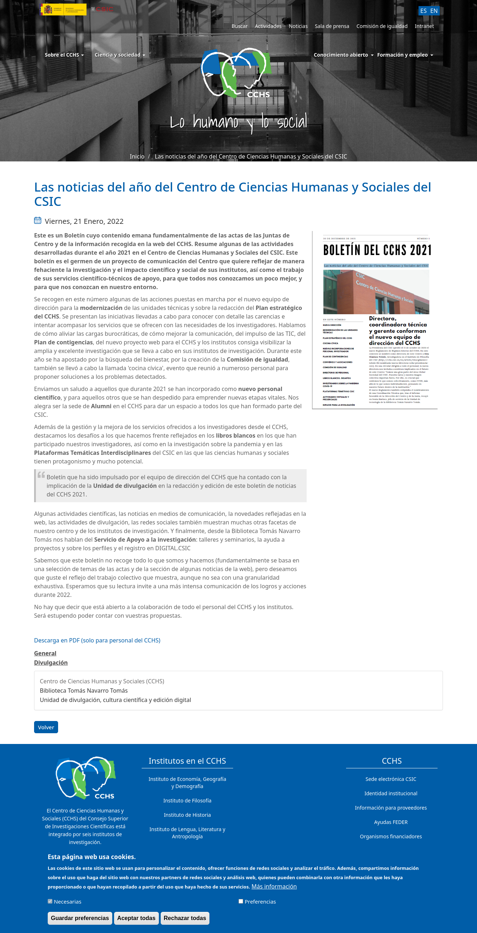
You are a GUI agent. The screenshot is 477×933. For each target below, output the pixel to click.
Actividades (268, 26)
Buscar (240, 26)
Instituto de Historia (187, 814)
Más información (274, 890)
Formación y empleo (402, 54)
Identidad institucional (390, 793)
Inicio (137, 156)
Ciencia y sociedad (120, 54)
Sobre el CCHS (64, 54)
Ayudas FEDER (390, 822)
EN (434, 11)
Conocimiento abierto (341, 54)
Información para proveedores (391, 807)
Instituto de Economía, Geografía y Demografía (187, 783)
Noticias (298, 26)
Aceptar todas (136, 921)
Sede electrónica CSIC (390, 779)
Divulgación (51, 662)
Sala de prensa (332, 26)
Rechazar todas (185, 921)
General (45, 653)
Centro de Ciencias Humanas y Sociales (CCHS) (102, 681)
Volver (46, 727)
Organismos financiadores (391, 836)
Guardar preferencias (80, 921)
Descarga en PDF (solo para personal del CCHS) (97, 640)
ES (423, 11)
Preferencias (260, 904)
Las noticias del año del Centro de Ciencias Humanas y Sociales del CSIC (251, 156)
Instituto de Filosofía (187, 800)
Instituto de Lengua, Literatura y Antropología (187, 833)
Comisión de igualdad (382, 26)
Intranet (424, 26)
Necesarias (67, 904)
